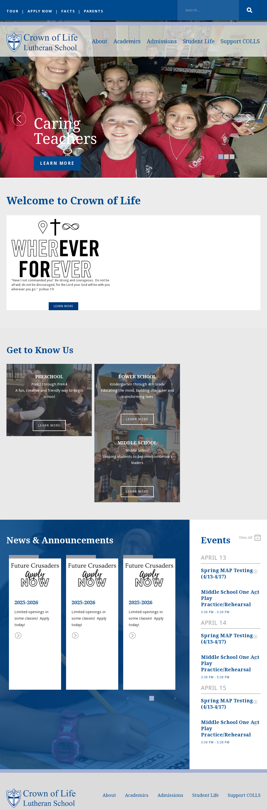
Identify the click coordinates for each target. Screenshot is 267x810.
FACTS (69, 11)
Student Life (199, 41)
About (99, 41)
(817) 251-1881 (40, 778)
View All (250, 473)
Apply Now (40, 11)
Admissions (162, 41)
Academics (127, 41)
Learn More (57, 164)
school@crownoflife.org (49, 772)
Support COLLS (240, 41)
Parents (95, 11)
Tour (12, 11)
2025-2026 (26, 538)
